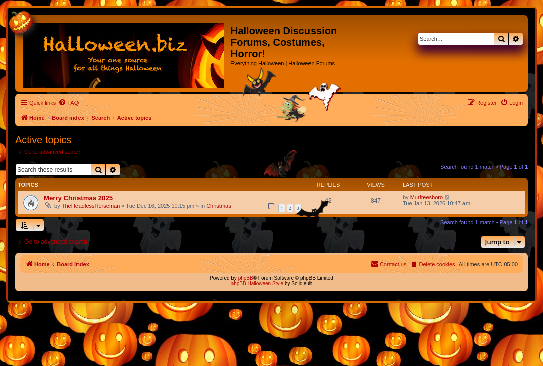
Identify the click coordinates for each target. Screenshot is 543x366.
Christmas (218, 206)
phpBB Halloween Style (257, 283)
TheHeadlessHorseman (91, 206)
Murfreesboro (426, 197)
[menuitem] (68, 103)
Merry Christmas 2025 (78, 198)
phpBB (245, 278)
